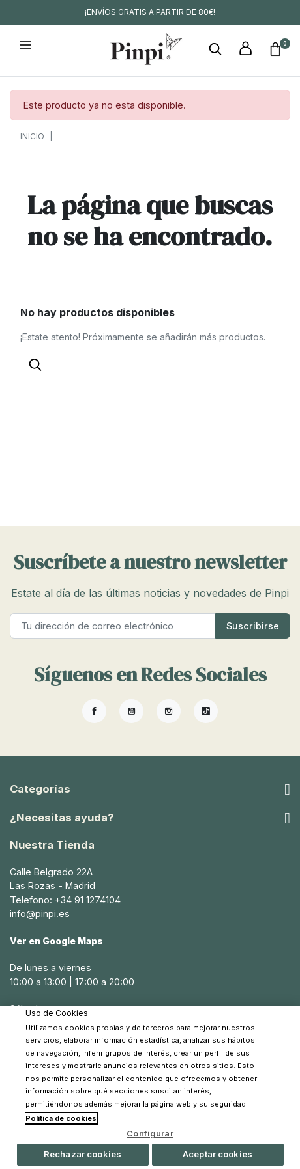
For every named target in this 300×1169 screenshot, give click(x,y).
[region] (150, 1087)
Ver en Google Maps (58, 940)
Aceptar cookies (217, 1154)
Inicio (32, 136)
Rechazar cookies (82, 1154)
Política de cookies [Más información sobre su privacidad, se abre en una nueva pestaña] (61, 1118)
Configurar (150, 1133)
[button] (215, 49)
